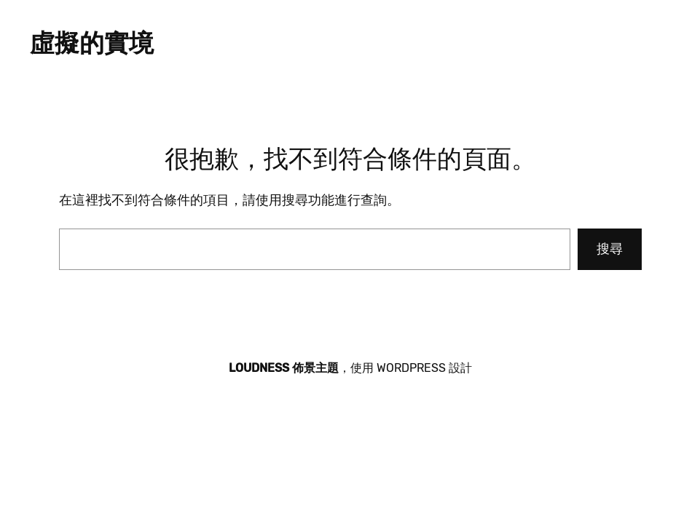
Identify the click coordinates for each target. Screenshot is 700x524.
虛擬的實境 (92, 42)
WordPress (411, 368)
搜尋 (610, 249)
